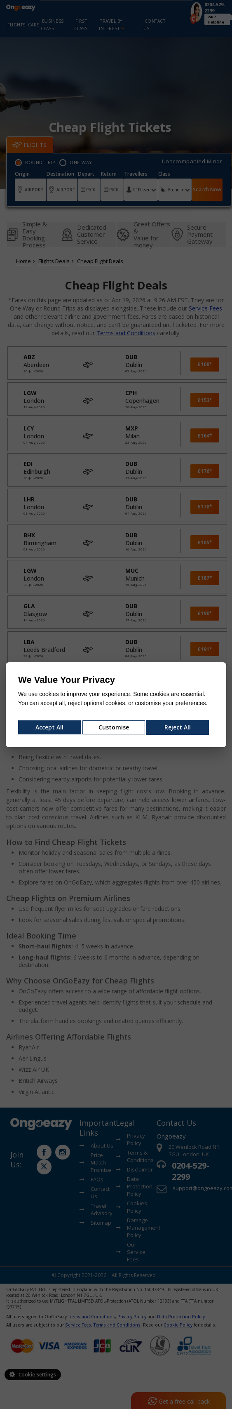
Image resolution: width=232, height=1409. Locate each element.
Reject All (177, 727)
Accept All (49, 727)
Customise (113, 727)
